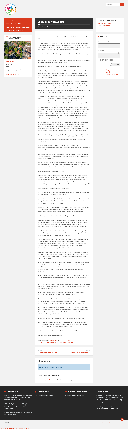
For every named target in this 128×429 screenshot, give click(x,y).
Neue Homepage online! (104, 23)
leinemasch (42, 342)
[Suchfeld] (115, 4)
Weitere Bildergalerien (13, 74)
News (46, 26)
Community (107, 25)
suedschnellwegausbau (61, 342)
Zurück (40, 350)
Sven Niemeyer (54, 340)
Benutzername (104, 41)
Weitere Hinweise (102, 29)
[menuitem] (18, 20)
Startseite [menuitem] (105, 422)
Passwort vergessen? (113, 74)
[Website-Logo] (10, 14)
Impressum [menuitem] (121, 422)
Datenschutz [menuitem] (112, 422)
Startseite (40, 26)
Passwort (102, 50)
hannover (70, 342)
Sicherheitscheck (106, 60)
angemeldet (47, 380)
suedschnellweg (50, 342)
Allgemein (62, 340)
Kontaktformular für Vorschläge (106, 408)
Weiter (88, 350)
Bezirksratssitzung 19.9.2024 (48, 352)
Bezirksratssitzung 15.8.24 (80, 352)
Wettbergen (10, 61)
